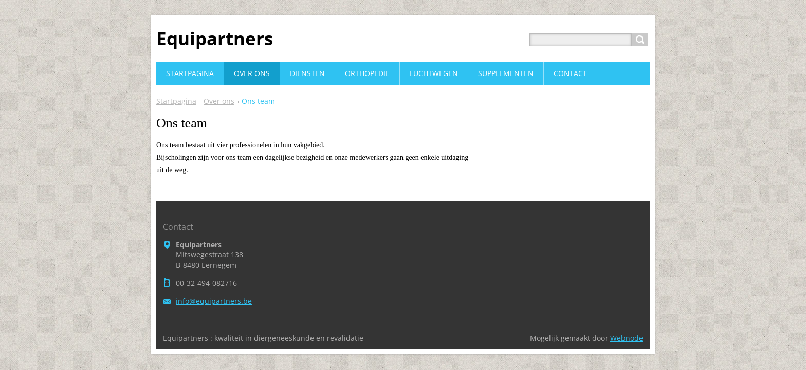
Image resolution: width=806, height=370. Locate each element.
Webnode (626, 338)
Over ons (219, 101)
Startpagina (176, 101)
